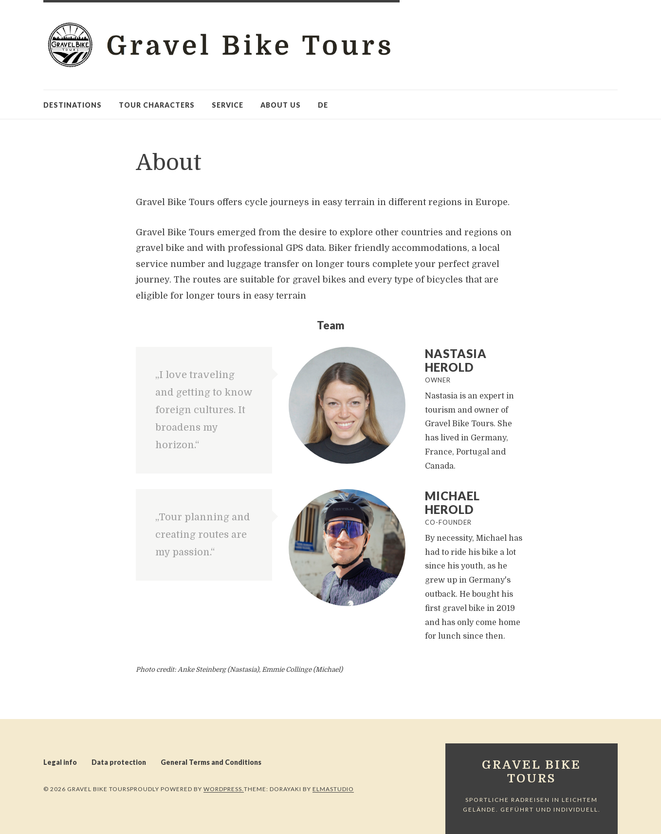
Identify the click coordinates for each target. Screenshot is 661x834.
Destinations (72, 105)
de (323, 105)
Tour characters (157, 105)
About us (280, 105)
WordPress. (223, 789)
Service (227, 105)
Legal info (60, 762)
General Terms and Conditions (211, 762)
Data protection (119, 762)
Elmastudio (333, 789)
